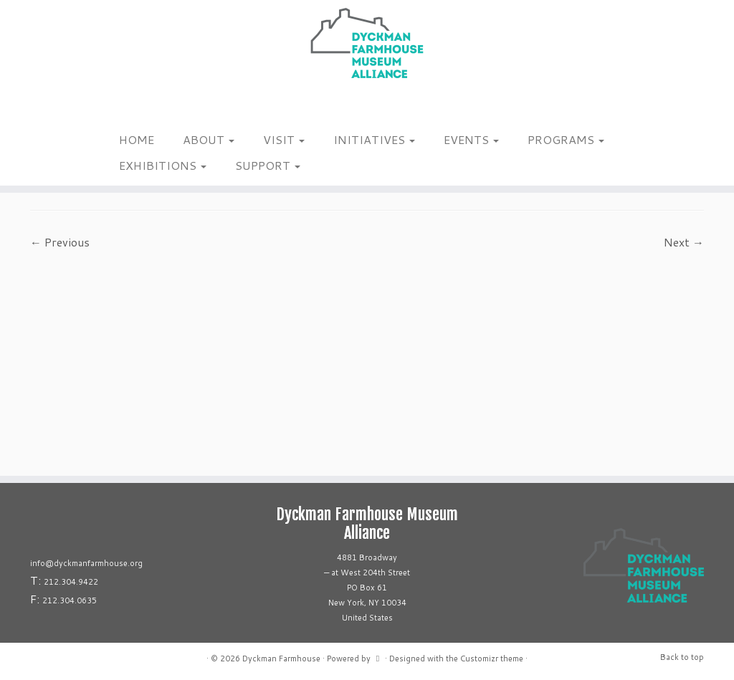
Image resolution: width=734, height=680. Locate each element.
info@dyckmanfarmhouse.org (86, 563)
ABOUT (208, 139)
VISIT (284, 139)
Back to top (682, 657)
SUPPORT (267, 165)
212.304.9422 (71, 582)
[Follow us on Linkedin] (141, 106)
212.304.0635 (69, 600)
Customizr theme (491, 658)
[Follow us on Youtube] (150, 106)
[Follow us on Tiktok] (131, 106)
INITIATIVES (374, 139)
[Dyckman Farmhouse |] (367, 43)
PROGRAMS (566, 139)
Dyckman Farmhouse (281, 658)
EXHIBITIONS (162, 165)
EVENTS (471, 139)
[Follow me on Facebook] (122, 106)
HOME (136, 139)
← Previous (60, 242)
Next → (684, 242)
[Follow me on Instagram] (113, 106)
